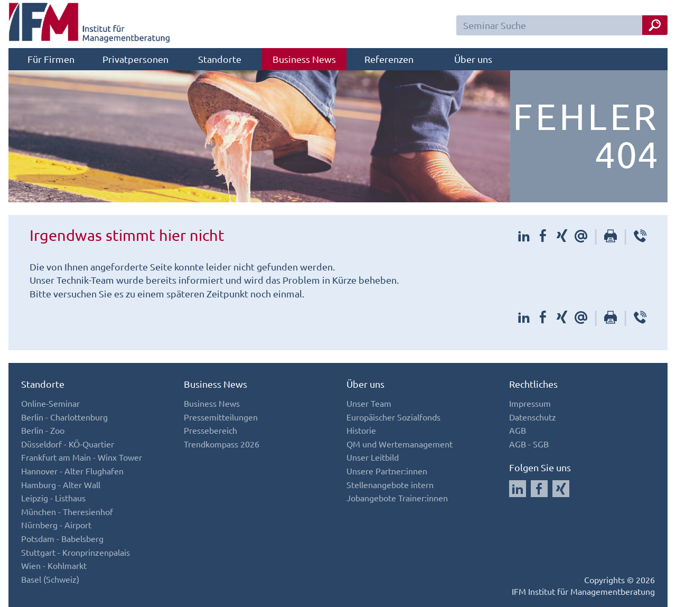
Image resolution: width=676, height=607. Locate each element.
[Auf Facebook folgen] (539, 488)
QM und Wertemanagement (399, 443)
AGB (517, 430)
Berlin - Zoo (42, 430)
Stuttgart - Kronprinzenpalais (75, 552)
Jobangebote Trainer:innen (397, 497)
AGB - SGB (529, 443)
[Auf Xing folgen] (560, 488)
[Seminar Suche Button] (655, 25)
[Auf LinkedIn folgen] (517, 488)
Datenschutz (532, 417)
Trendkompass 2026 (221, 443)
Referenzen (389, 58)
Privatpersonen (135, 58)
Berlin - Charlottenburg (64, 417)
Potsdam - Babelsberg (62, 538)
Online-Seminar (50, 403)
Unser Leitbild (372, 457)
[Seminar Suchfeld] (562, 25)
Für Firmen (50, 58)
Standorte (219, 58)
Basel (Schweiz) (50, 579)
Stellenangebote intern (390, 484)
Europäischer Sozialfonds (393, 417)
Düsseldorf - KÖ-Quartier (67, 443)
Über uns (473, 58)
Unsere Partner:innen (386, 470)
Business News (304, 58)
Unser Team (368, 403)
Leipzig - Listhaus (53, 497)
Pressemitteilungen (221, 417)
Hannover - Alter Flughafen (72, 470)
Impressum (530, 403)
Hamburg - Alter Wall (60, 484)
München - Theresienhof (67, 511)
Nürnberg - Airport (56, 524)
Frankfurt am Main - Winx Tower (81, 457)
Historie (361, 430)
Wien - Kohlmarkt (54, 565)
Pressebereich (210, 430)
